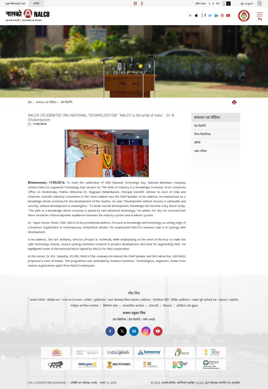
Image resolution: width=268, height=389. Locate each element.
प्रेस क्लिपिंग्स (119, 319)
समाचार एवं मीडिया (207, 117)
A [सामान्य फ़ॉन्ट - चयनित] (213, 3)
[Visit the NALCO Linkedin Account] (216, 15)
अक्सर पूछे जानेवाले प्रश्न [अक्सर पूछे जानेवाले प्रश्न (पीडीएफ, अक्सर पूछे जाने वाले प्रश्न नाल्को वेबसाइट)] (204, 304)
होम (30, 102)
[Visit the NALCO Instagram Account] (222, 15)
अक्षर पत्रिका (200, 151)
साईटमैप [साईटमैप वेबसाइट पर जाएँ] (234, 304)
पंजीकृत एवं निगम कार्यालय (84, 307)
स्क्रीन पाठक (200, 3)
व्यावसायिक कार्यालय (133, 307)
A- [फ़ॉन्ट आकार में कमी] (210, 3)
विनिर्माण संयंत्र (110, 307)
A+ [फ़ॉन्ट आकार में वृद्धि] (217, 3)
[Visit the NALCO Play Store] (190, 15)
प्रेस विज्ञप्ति (66, 102)
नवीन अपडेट (149, 319)
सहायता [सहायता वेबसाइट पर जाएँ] (223, 304)
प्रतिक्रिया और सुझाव (187, 307)
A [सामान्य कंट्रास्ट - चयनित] (224, 3)
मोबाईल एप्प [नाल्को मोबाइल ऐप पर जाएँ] (53, 304)
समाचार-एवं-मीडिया (46, 102)
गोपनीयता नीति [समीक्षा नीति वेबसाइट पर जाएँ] (161, 304)
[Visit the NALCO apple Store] (196, 14)
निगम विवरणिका (202, 134)
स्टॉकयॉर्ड (153, 307)
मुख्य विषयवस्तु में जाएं (15, 3)
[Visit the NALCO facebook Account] (205, 15)
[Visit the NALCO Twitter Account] (210, 15)
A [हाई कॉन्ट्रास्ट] (228, 3)
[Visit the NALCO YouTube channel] (228, 15)
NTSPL (200, 382)
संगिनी (197, 142)
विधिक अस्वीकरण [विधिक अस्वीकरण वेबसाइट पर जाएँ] (180, 304)
